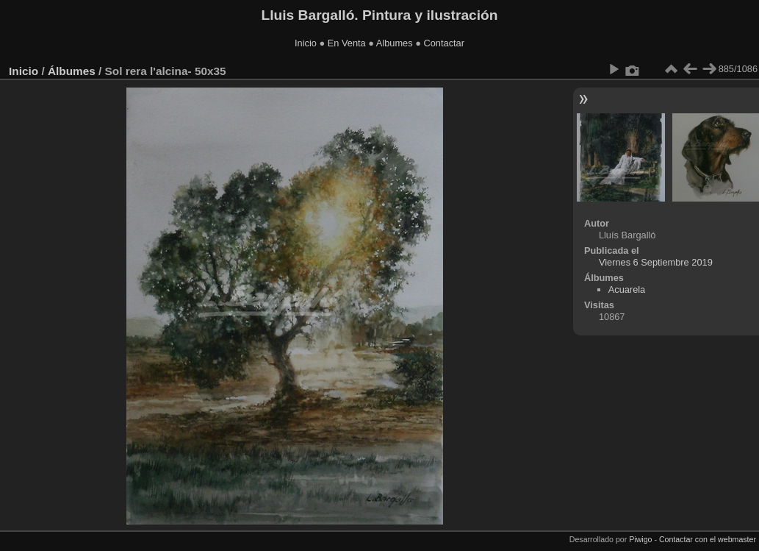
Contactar (443, 43)
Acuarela (627, 289)
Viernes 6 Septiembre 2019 (656, 262)
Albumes (394, 43)
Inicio (306, 43)
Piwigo (640, 539)
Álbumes (72, 71)
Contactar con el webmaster (707, 539)
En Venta (347, 43)
